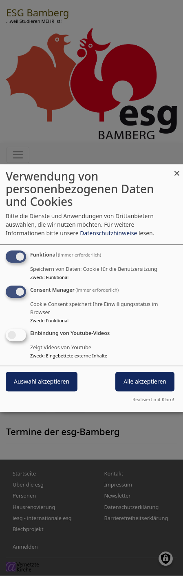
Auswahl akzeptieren (41, 381)
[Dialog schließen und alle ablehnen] (177, 169)
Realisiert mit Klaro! (153, 399)
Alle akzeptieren (144, 381)
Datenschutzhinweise (108, 233)
